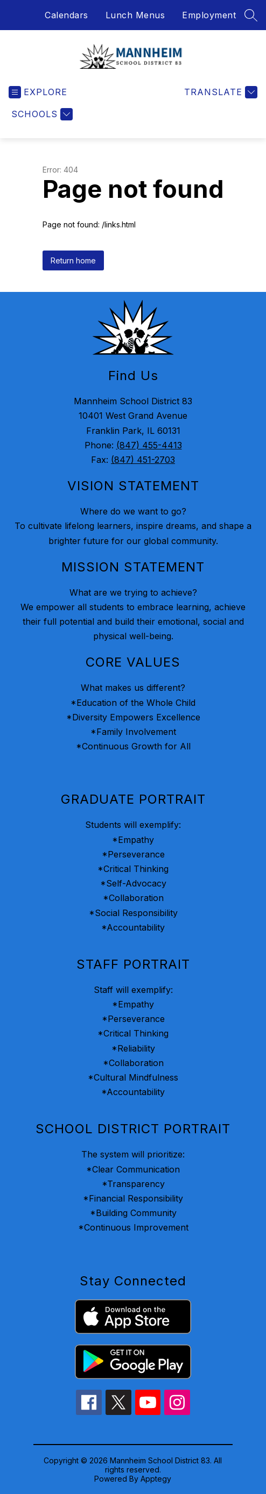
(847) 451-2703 (143, 459)
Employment (209, 15)
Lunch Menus (135, 15)
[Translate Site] (219, 92)
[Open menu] (38, 92)
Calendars (66, 15)
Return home (73, 260)
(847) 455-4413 (149, 445)
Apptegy (156, 1478)
